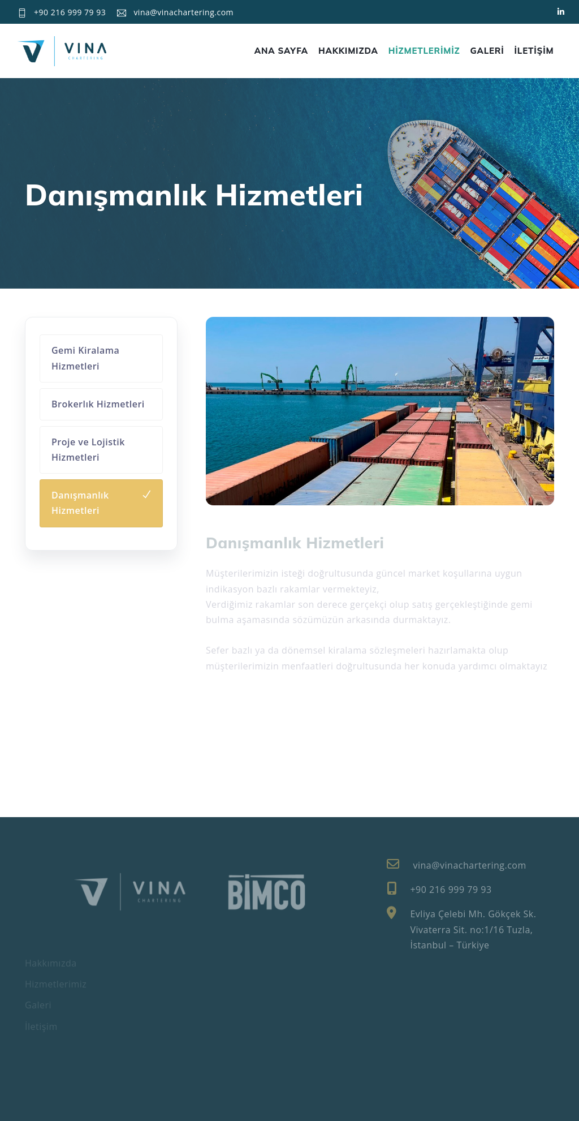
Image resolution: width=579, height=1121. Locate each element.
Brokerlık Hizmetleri (98, 404)
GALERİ (487, 50)
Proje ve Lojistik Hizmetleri (88, 449)
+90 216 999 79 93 (70, 12)
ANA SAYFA (281, 50)
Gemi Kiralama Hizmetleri (85, 358)
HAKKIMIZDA (348, 50)
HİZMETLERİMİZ (424, 50)
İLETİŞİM (534, 50)
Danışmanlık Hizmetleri (80, 503)
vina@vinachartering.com (183, 12)
